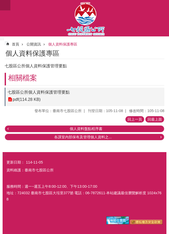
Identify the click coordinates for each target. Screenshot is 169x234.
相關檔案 (22, 78)
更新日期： (15, 162)
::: (2, 38)
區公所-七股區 (84, 18)
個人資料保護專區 (62, 44)
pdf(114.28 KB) (27, 99)
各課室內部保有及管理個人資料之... (83, 137)
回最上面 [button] (154, 119)
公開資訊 (33, 44)
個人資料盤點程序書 (86, 129)
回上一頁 (135, 119)
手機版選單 (5, 5)
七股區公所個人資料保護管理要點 (39, 92)
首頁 (15, 44)
